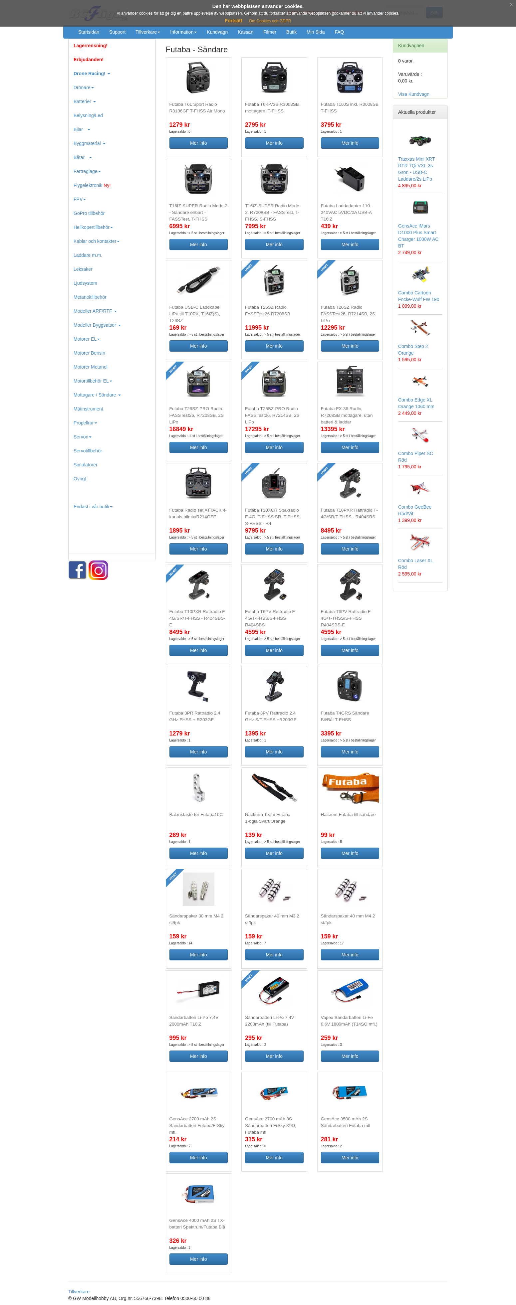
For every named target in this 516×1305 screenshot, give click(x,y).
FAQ (339, 32)
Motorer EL (87, 339)
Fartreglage (87, 171)
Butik (291, 32)
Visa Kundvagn (413, 94)
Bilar (82, 129)
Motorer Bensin (89, 353)
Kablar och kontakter (97, 241)
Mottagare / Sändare (97, 395)
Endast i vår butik (93, 506)
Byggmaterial (90, 143)
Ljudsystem (85, 283)
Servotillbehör (88, 450)
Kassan (245, 32)
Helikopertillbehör (93, 227)
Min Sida (316, 32)
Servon (83, 436)
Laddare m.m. (88, 255)
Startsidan (88, 32)
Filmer (269, 32)
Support (117, 32)
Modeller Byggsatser (97, 325)
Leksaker (83, 269)
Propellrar (85, 422)
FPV (80, 199)
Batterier (85, 101)
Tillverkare (147, 32)
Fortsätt (233, 20)
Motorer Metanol (91, 367)
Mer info (198, 143)
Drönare (84, 87)
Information (183, 32)
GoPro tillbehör (89, 213)
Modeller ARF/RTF (95, 311)
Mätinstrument (88, 408)
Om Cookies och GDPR (270, 21)
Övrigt (80, 478)
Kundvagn (217, 32)
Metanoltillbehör (90, 297)
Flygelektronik (92, 185)
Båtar (83, 157)
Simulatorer (86, 464)
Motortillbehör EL (93, 381)
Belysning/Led (88, 115)
